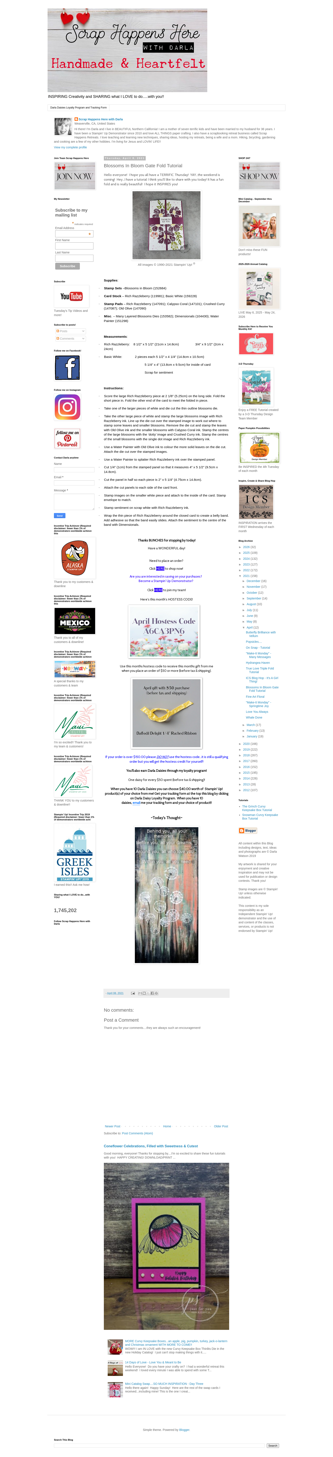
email (136, 803)
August (252, 604)
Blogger (184, 1430)
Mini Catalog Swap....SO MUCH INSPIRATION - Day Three (164, 1383)
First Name (62, 240)
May (250, 621)
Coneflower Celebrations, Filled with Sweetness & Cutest (151, 1146)
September (254, 598)
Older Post (221, 1126)
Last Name (62, 252)
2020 (247, 743)
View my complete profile (70, 147)
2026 (247, 547)
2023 (247, 564)
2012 (247, 790)
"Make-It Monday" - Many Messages (258, 655)
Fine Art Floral (255, 696)
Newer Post (112, 1126)
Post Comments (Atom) (137, 1133)
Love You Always (257, 711)
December (254, 581)
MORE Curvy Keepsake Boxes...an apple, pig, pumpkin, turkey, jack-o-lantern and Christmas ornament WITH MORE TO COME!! (176, 1342)
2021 (247, 576)
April (250, 627)
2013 (247, 784)
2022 (247, 570)
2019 (247, 749)
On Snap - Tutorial (258, 647)
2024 (247, 558)
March (251, 725)
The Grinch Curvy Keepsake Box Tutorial (257, 808)
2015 (247, 772)
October (252, 592)
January (252, 736)
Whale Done (254, 717)
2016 (247, 767)
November (254, 586)
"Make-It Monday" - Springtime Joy (258, 704)
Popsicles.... (254, 641)
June (250, 615)
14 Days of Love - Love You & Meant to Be (153, 1362)
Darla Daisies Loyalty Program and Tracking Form (78, 107)
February (253, 730)
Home (167, 1126)
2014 (247, 778)
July (250, 610)
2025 (247, 552)
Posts (61, 331)
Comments (65, 338)
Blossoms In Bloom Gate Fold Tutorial (262, 689)
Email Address (73, 228)
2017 (247, 761)
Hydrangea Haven (258, 662)
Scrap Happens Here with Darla (101, 119)
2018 (247, 755)
